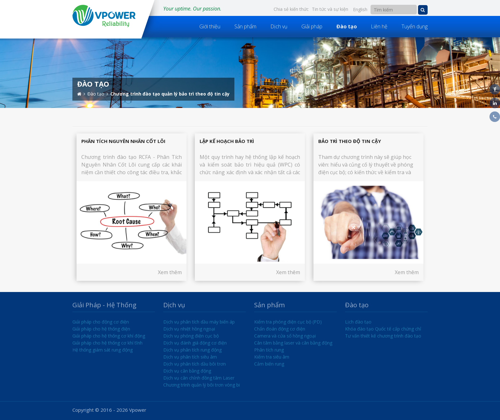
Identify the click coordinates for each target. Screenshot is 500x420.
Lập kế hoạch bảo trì (227, 141)
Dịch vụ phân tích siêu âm (190, 357)
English (360, 9)
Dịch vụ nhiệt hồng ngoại (189, 329)
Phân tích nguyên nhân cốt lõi (123, 141)
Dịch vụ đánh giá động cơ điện (195, 343)
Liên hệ (379, 26)
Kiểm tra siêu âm (271, 357)
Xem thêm (170, 272)
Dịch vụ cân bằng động (187, 371)
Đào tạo (346, 26)
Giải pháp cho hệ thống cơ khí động (108, 336)
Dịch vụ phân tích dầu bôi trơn (194, 364)
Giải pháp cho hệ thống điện (101, 329)
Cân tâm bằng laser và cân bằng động (293, 343)
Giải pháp (311, 26)
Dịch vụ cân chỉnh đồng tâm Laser (198, 378)
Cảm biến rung (269, 364)
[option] (250, 72)
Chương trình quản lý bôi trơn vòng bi (201, 385)
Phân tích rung (269, 350)
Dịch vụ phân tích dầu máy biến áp (199, 322)
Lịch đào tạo (358, 322)
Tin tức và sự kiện (330, 9)
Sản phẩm (245, 26)
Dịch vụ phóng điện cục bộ (191, 336)
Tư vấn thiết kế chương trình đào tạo (383, 336)
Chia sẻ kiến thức (291, 9)
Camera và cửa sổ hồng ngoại (285, 336)
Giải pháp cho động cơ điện (100, 322)
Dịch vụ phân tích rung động (192, 350)
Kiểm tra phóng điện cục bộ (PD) (288, 322)
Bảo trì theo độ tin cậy (349, 141)
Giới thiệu (209, 26)
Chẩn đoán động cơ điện (279, 329)
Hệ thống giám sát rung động (102, 350)
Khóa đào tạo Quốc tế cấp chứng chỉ (383, 329)
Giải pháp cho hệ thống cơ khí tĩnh (107, 343)
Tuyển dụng (414, 26)
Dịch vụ (278, 26)
